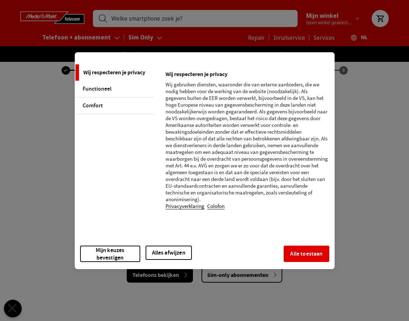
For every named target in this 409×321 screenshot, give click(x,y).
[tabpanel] (247, 145)
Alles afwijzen (168, 252)
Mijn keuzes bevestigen (110, 253)
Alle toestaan (306, 253)
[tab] (114, 72)
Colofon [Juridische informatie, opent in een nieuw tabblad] (216, 206)
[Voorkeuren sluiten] (10, 308)
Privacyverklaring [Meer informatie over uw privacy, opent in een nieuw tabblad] (185, 206)
